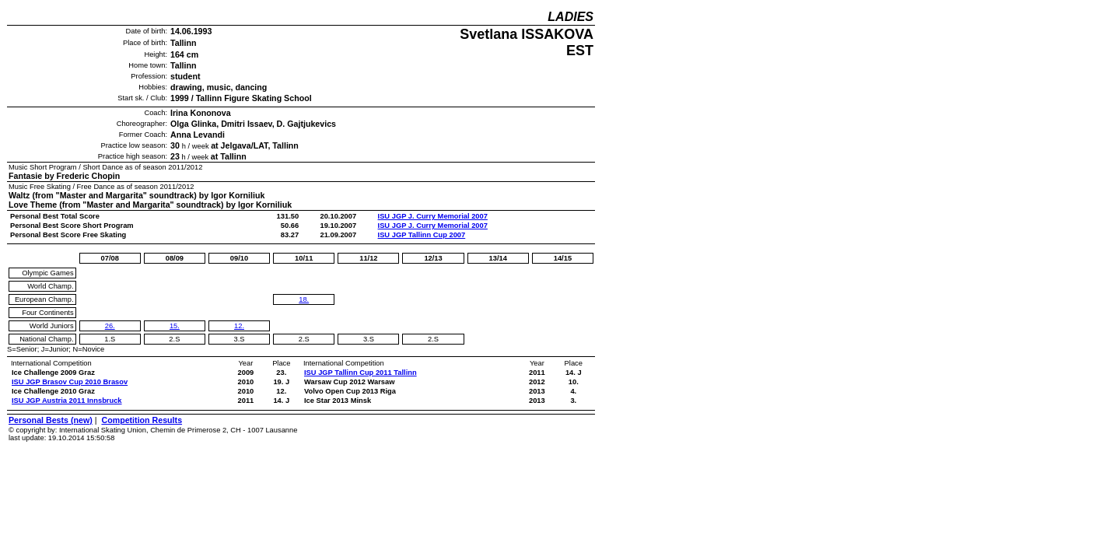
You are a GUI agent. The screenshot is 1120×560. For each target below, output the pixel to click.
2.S (174, 339)
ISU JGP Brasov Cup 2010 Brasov (70, 382)
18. (304, 299)
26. (110, 326)
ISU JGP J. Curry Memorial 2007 (433, 216)
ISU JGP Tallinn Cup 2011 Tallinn (360, 372)
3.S (239, 339)
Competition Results (141, 420)
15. (175, 326)
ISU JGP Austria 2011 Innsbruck (67, 400)
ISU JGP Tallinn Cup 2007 (422, 235)
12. (239, 326)
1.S (109, 339)
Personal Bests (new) (51, 420)
